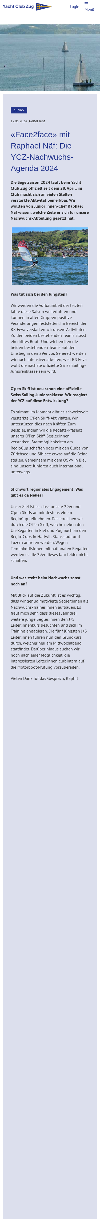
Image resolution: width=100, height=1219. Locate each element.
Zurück (19, 110)
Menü (89, 7)
